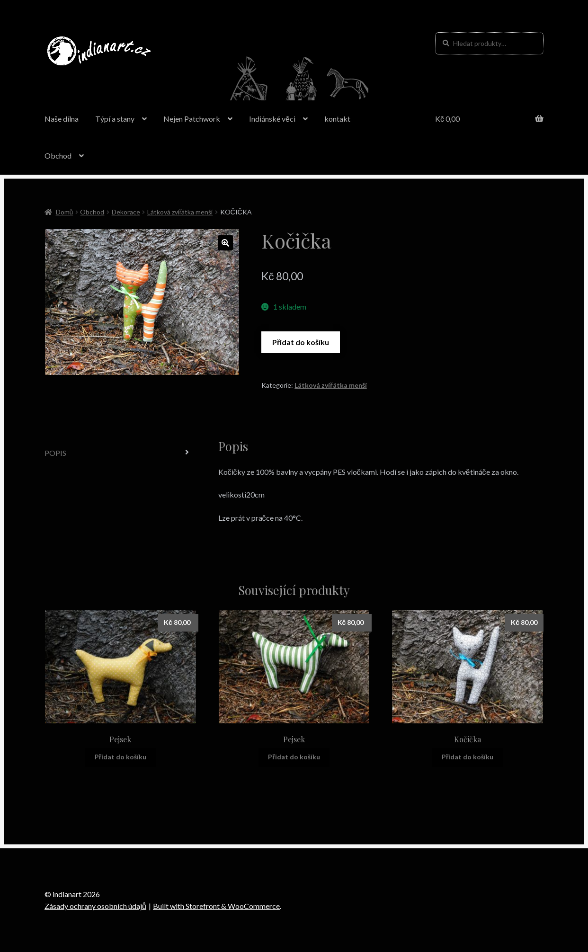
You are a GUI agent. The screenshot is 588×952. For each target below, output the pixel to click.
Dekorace (126, 212)
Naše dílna (62, 118)
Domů (64, 212)
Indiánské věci (272, 118)
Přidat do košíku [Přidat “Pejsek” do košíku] (120, 757)
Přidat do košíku (300, 342)
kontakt (337, 118)
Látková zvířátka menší (180, 212)
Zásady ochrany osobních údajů (95, 905)
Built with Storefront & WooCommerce (216, 905)
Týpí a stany (114, 118)
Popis (55, 452)
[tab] (120, 453)
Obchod (58, 155)
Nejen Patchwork (191, 118)
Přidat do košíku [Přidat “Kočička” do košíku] (467, 757)
